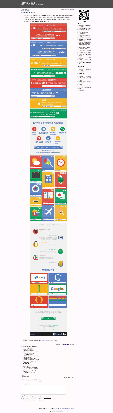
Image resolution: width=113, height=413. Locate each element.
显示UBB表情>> (48, 398)
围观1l (80, 88)
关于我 (60, 408)
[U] (38, 398)
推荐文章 (26, 7)
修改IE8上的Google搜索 (27, 364)
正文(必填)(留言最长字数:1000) (27, 383)
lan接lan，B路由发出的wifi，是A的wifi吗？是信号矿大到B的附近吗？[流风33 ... (85, 69)
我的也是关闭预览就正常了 (84, 72)
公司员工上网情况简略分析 (28, 354)
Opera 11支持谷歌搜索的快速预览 (29, 361)
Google (25, 343)
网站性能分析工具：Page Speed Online (30, 355)
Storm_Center (28, 2)
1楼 (22, 375)
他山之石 (74, 7)
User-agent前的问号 (26, 363)
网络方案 (52, 7)
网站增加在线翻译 (26, 366)
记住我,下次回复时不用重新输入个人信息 (33, 396)
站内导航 (85, 7)
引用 (72, 377)
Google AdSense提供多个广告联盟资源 (30, 368)
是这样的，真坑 (82, 73)
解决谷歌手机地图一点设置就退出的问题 (30, 352)
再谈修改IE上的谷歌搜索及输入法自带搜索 (31, 359)
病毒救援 (37, 7)
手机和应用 (68, 7)
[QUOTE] (43, 398)
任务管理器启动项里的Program (85, 28)
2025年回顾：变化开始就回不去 (85, 52)
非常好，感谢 (81, 90)
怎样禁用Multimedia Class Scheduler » (68, 9)
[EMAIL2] (32, 398)
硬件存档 (47, 7)
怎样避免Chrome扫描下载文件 (28, 349)
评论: (68, 344)
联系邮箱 (68, 408)
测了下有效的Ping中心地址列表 (29, 372)
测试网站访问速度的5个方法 (28, 362)
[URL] (22, 398)
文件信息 (57, 7)
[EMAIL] (28, 398)
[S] (40, 398)
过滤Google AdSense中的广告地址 (29, 370)
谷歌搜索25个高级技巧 (27, 346)
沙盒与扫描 (80, 7)
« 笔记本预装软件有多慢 (26, 9)
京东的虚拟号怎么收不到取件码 (85, 37)
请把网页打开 (81, 75)
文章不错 (80, 84)
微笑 (24, 375)
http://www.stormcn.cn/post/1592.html (49, 340)
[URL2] (25, 398)
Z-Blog (70, 409)
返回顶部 (72, 408)
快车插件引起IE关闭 (26, 371)
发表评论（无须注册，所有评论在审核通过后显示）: (31, 379)
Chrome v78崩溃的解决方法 (28, 348)
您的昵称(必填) (39, 381)
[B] (35, 398)
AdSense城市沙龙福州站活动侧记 (29, 358)
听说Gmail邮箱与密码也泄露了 (28, 350)
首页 (22, 7)
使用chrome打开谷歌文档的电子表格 (30, 367)
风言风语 (63, 7)
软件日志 (42, 7)
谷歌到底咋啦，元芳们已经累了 (29, 353)
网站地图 (64, 408)
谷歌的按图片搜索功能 (27, 357)
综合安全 (31, 7)
